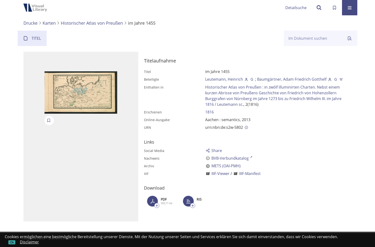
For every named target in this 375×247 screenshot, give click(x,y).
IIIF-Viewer (220, 173)
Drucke (30, 23)
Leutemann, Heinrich (224, 79)
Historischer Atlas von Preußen (92, 23)
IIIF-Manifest (250, 173)
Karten (49, 23)
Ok (12, 242)
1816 (209, 112)
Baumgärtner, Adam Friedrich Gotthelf (291, 79)
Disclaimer (29, 242)
